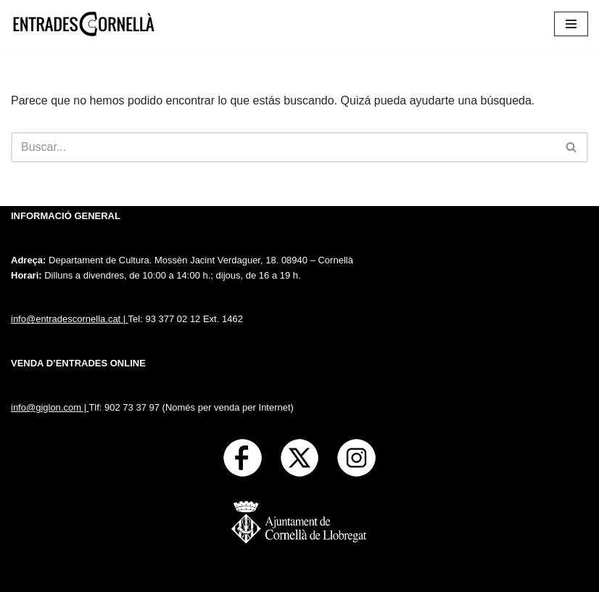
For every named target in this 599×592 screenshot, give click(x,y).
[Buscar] (283, 147)
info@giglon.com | (49, 407)
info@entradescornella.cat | (69, 318)
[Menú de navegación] (571, 24)
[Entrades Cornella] (83, 24)
